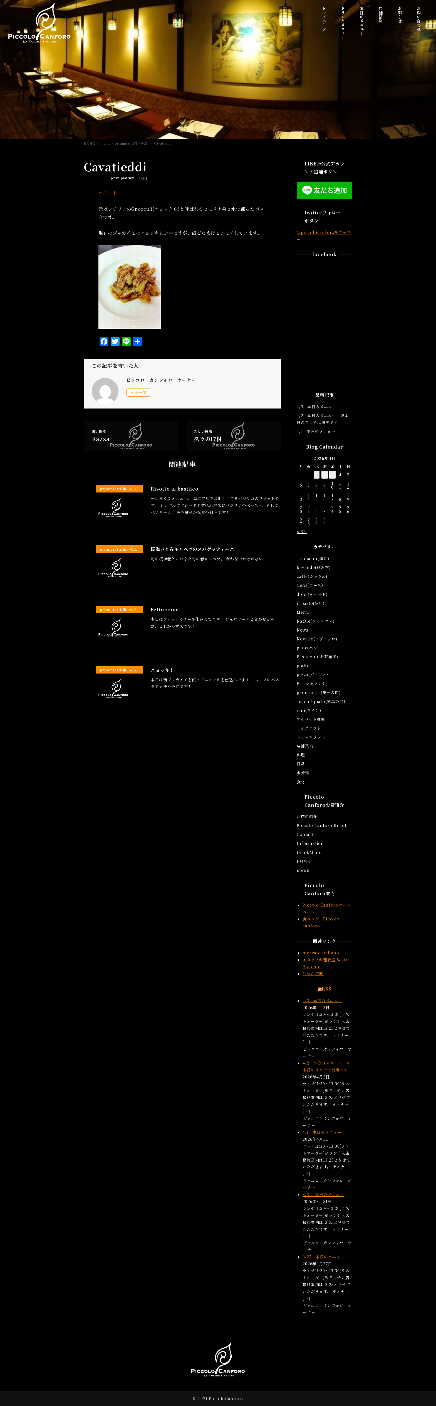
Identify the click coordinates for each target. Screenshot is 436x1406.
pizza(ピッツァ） (313, 674)
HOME (303, 861)
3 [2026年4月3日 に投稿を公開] (332, 474)
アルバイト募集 (311, 719)
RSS (326, 989)
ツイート (107, 193)
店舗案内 (305, 746)
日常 (301, 763)
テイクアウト (309, 728)
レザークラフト (311, 737)
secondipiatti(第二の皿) (321, 701)
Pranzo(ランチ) (312, 683)
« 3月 (302, 531)
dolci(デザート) (312, 594)
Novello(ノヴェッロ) (317, 639)
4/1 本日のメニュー (316, 431)
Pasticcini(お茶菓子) (317, 656)
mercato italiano (321, 953)
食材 (301, 781)
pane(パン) (308, 647)
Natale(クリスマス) (315, 621)
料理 (301, 755)
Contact (305, 834)
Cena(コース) (310, 585)
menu (303, 870)
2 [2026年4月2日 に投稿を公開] (324, 474)
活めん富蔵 (313, 973)
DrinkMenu (309, 852)
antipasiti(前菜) (313, 558)
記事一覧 (139, 392)
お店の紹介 (307, 816)
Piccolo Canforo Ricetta (323, 825)
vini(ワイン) (309, 710)
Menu (303, 612)
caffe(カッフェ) (312, 576)
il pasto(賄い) (310, 603)
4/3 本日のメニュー (316, 406)
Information (310, 843)
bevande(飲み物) (314, 567)
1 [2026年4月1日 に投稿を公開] (317, 474)
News (302, 630)
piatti (302, 665)
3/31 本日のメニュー (323, 1194)
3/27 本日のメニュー (324, 1256)
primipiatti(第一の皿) (129, 177)
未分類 (303, 772)
